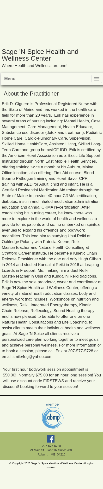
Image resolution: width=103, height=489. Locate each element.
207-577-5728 (51, 446)
